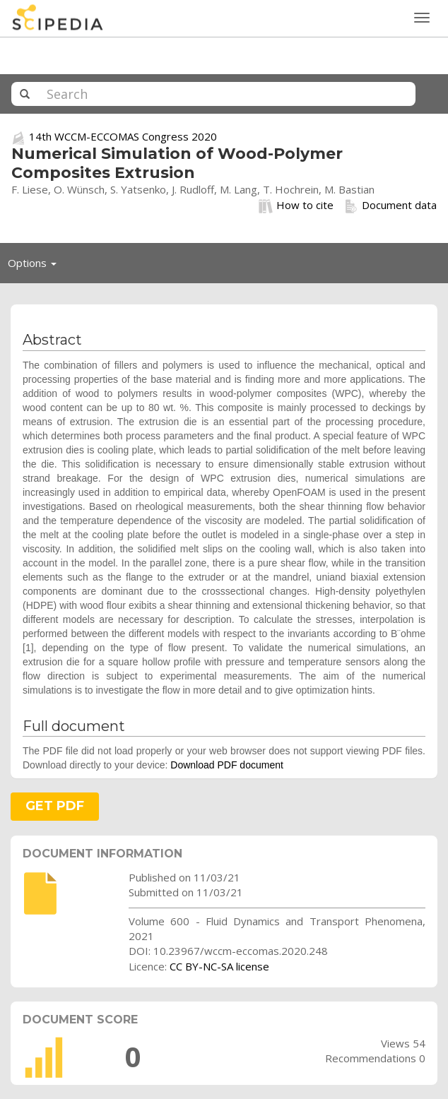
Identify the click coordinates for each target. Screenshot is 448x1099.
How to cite (296, 205)
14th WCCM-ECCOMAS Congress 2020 (123, 136)
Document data (390, 205)
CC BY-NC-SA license (219, 966)
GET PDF (54, 806)
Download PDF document (226, 765)
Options (36, 266)
